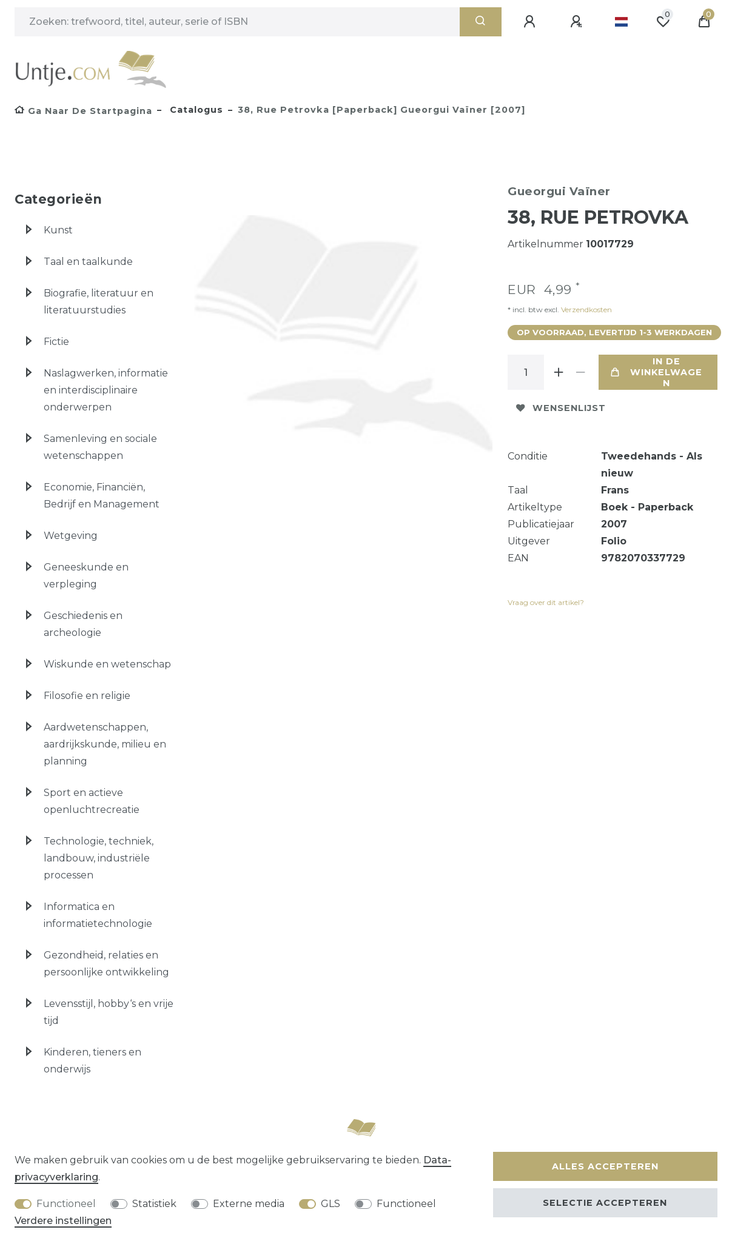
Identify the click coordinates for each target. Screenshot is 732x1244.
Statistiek (154, 1203)
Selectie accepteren (605, 1202)
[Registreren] (578, 22)
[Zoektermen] (237, 21)
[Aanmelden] (531, 22)
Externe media (248, 1203)
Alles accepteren (605, 1166)
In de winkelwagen (656, 372)
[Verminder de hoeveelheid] (580, 372)
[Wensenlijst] (662, 22)
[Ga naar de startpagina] (83, 110)
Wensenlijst (561, 408)
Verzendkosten (585, 309)
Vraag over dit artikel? (546, 602)
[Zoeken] (481, 21)
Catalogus (195, 109)
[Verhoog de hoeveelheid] (558, 372)
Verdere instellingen (63, 1220)
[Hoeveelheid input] (526, 372)
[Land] (621, 22)
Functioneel (66, 1203)
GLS (330, 1203)
